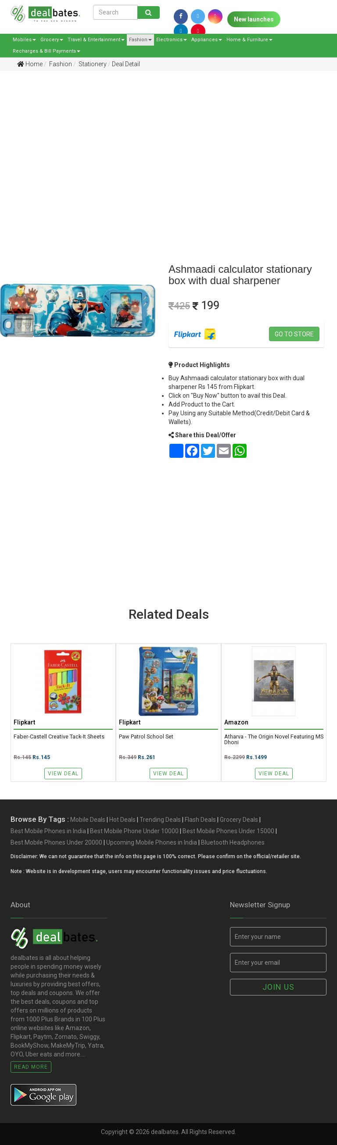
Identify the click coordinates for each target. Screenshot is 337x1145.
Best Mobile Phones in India (48, 831)
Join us (278, 987)
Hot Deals (122, 820)
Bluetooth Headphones (233, 842)
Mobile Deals (87, 820)
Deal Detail (126, 64)
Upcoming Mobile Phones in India (151, 842)
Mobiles (24, 40)
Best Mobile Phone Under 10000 (134, 831)
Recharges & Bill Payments (46, 51)
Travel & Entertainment (96, 40)
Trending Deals (160, 820)
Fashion (140, 40)
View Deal (63, 773)
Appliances (206, 40)
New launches (254, 19)
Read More (31, 1067)
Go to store (294, 334)
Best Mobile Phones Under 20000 (56, 842)
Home (30, 64)
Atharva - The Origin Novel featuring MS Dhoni (273, 740)
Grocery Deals (239, 820)
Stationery (92, 64)
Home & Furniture (249, 40)
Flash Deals (200, 820)
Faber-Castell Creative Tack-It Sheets (59, 737)
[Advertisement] (162, 145)
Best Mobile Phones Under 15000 (228, 831)
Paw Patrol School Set (146, 737)
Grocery (51, 40)
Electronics (171, 40)
